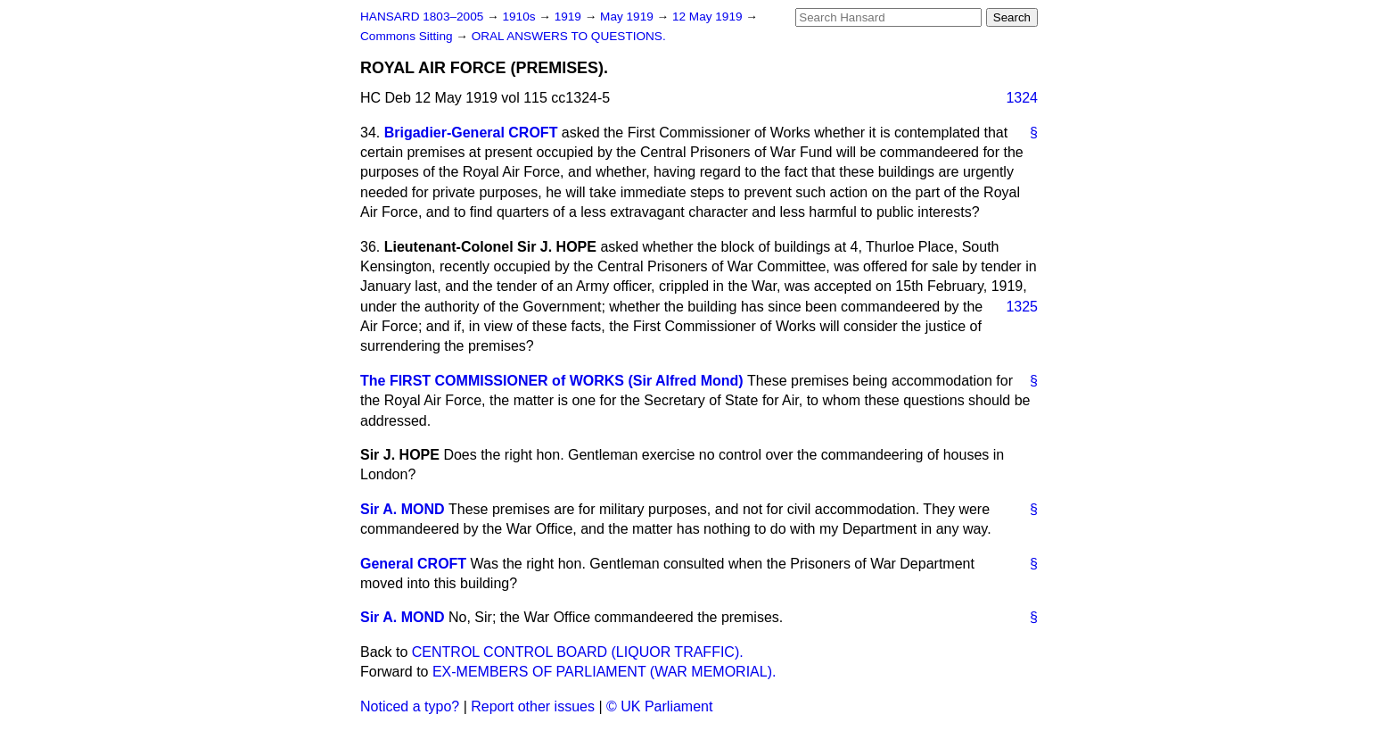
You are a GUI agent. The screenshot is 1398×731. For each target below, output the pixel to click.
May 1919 (628, 16)
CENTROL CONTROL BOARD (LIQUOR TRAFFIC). (578, 652)
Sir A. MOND (402, 509)
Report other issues (533, 706)
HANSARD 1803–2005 (421, 16)
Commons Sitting (408, 36)
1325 (1022, 306)
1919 (570, 16)
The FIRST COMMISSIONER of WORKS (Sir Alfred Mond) (552, 380)
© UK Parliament (659, 706)
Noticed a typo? (409, 706)
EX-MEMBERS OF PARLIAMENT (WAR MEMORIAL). (604, 671)
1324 (1022, 97)
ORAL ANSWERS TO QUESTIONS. (569, 36)
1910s (520, 16)
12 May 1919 (708, 16)
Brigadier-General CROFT (471, 132)
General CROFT (413, 563)
